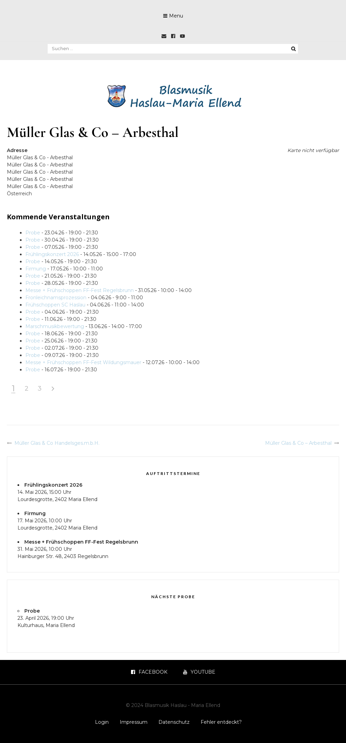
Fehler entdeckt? (221, 722)
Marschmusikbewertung (54, 326)
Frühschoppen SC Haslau (55, 305)
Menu (176, 16)
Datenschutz (174, 722)
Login (102, 722)
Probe (32, 233)
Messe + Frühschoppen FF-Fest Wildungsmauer (83, 362)
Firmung (35, 269)
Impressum (133, 722)
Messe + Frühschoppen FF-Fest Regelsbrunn (79, 290)
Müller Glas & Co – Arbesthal (298, 443)
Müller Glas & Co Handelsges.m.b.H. (56, 443)
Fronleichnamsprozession (55, 297)
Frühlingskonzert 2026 (52, 254)
